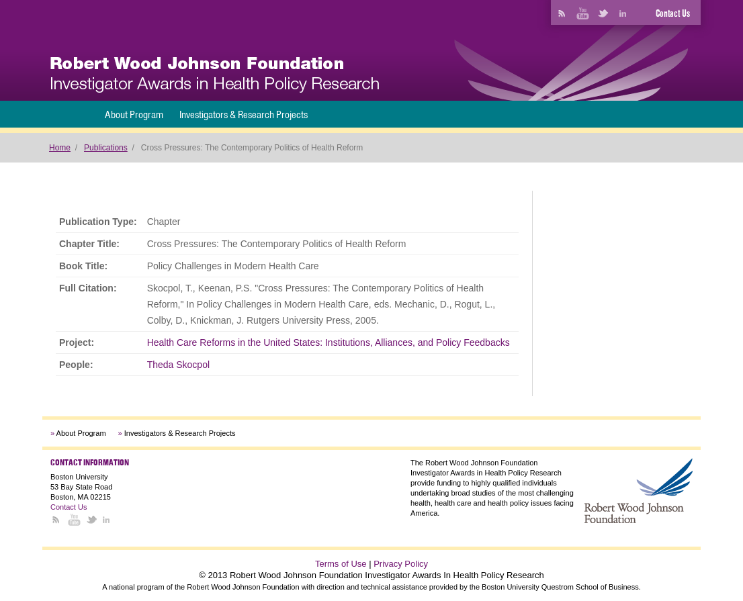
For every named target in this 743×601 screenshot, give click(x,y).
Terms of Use (341, 564)
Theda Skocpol (178, 364)
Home (60, 147)
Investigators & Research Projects (243, 114)
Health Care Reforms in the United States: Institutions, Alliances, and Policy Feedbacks (328, 342)
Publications (106, 147)
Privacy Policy (401, 564)
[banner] (214, 75)
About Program (134, 114)
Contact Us (673, 13)
